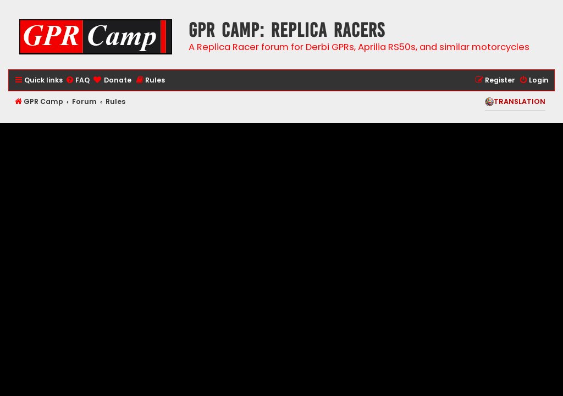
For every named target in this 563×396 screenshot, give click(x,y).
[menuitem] (77, 80)
